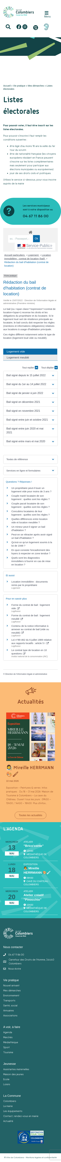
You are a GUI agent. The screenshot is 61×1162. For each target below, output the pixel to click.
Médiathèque (10, 1042)
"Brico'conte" (34, 845)
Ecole (6, 1079)
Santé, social (10, 1005)
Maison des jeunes (13, 1074)
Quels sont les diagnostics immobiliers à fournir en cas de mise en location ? (30, 561)
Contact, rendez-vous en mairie (20, 1116)
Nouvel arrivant (11, 985)
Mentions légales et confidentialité (41, 1157)
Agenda (7, 1032)
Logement (33, 255)
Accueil (7, 85)
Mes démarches (36, 85)
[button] (30, 375)
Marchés (8, 1037)
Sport (6, 1047)
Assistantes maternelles (16, 1069)
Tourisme (8, 1052)
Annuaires (8, 1010)
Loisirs (6, 1084)
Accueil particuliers (14, 255)
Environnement (11, 995)
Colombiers (9, 1101)
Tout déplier (49, 367)
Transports (9, 1000)
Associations (10, 1015)
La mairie (8, 1106)
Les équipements (12, 1111)
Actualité (8, 1121)
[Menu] (46, 14)
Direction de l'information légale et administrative (26, 674)
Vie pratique (19, 85)
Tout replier (30, 367)
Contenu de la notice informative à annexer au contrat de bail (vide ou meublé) (30, 629)
